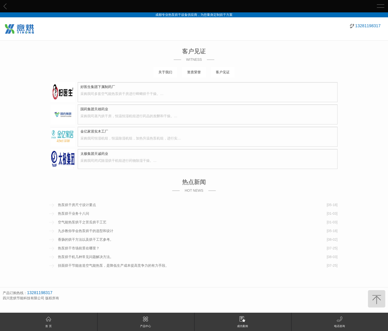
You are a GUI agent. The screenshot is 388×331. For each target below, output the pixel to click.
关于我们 (165, 73)
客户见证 (223, 73)
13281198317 (368, 26)
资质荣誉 (194, 73)
